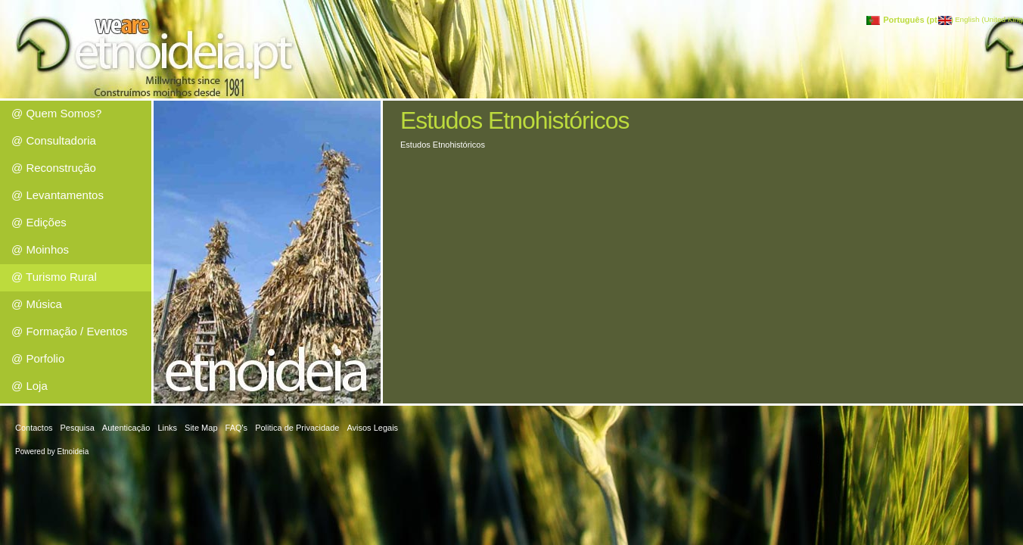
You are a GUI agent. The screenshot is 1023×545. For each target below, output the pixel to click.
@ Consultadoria (53, 140)
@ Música (36, 303)
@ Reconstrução (53, 167)
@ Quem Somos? (56, 113)
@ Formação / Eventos (69, 331)
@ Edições (39, 222)
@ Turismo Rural (54, 276)
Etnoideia (73, 451)
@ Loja (29, 385)
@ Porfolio (37, 358)
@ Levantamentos (57, 194)
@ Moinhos (40, 249)
